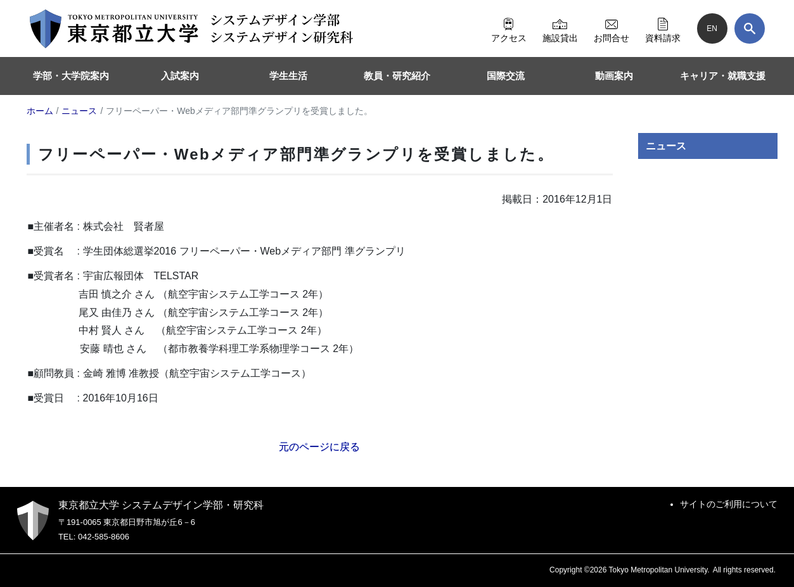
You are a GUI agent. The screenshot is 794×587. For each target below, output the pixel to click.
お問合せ (611, 28)
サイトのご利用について (729, 504)
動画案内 (614, 75)
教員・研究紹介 (397, 75)
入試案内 (180, 75)
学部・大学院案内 (71, 75)
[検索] (749, 28)
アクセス (509, 28)
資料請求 (663, 28)
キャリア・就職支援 (722, 75)
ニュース (666, 146)
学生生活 (288, 75)
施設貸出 (560, 28)
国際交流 (506, 75)
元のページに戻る (319, 446)
